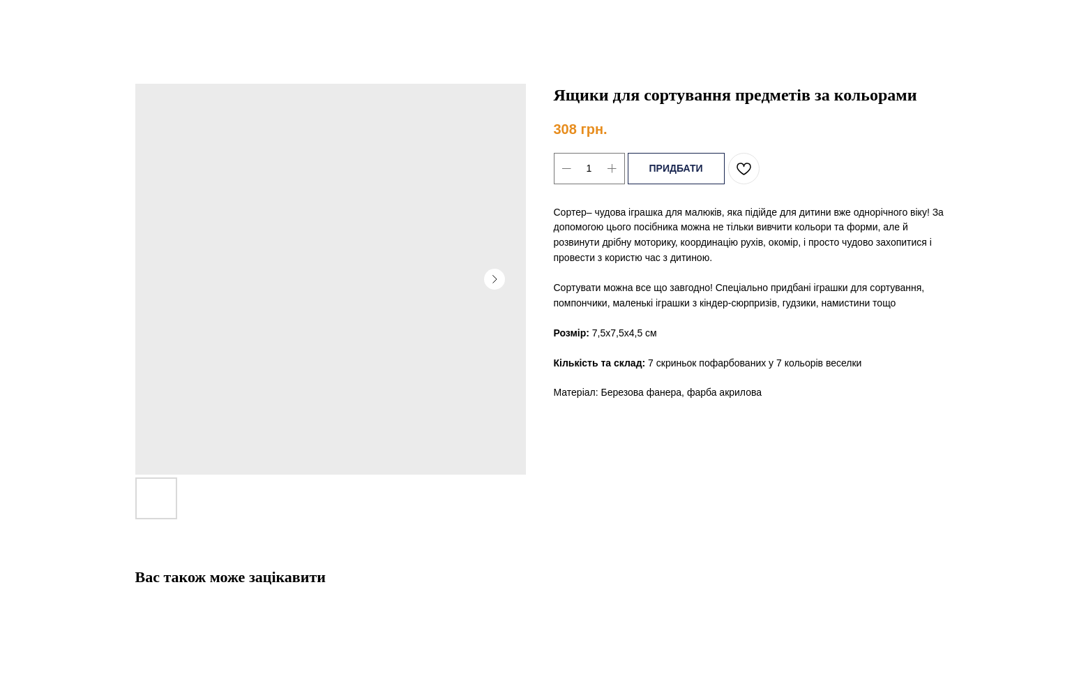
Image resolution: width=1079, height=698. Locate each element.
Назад (40, 21)
